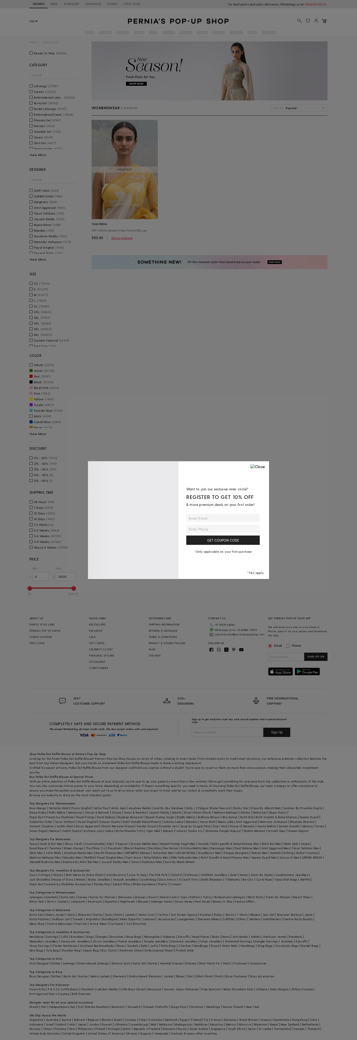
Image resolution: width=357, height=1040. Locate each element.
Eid (80, 1006)
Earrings (52, 936)
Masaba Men (72, 857)
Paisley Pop (102, 884)
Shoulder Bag (70, 950)
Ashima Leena (173, 821)
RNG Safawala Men (184, 857)
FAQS (152, 649)
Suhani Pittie (121, 884)
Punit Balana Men (247, 848)
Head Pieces (200, 936)
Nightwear (127, 901)
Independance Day (62, 1006)
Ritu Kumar (230, 817)
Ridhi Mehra (57, 812)
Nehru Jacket (55, 914)
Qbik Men (36, 852)
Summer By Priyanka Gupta (302, 808)
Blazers (255, 914)
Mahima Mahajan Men (45, 857)
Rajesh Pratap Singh (160, 817)
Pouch (215, 945)
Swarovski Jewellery (75, 941)
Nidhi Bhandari (211, 879)
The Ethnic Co (95, 848)
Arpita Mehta (266, 826)
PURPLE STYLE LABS (42, 624)
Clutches (185, 945)
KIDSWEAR (93, 3)
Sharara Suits (120, 963)
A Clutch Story (189, 879)
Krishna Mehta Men (194, 848)
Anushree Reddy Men (78, 852)
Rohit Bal (246, 817)
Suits (108, 914)
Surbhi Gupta (71, 830)
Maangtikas (152, 936)
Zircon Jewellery (104, 941)
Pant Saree (202, 901)
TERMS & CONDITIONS (163, 636)
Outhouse (191, 874)
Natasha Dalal (59, 808)
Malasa (54, 830)
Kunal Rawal (38, 848)
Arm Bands (240, 936)
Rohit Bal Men (271, 843)
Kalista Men (259, 852)
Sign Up (277, 732)
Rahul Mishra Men (156, 857)
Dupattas (111, 901)
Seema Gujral (309, 817)
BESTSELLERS (97, 624)
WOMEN (38, 3)
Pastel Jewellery (129, 941)
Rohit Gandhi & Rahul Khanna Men (225, 857)
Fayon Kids (37, 989)
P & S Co (54, 989)
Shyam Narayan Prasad (118, 826)
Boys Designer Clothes (45, 976)
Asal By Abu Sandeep (169, 808)
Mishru (245, 812)
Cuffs (64, 936)
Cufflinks (228, 919)
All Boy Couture (302, 989)
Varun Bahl (207, 821)
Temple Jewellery (156, 941)
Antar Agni (118, 808)
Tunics (207, 897)
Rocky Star (241, 808)
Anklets (256, 936)
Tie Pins (162, 914)
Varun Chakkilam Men (146, 862)
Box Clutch (109, 950)
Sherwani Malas (208, 919)
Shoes (120, 945)
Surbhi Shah (65, 826)
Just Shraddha (39, 879)
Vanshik (203, 843)
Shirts (71, 914)
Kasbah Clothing (282, 852)
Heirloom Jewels (275, 936)
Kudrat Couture (307, 852)
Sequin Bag (91, 950)
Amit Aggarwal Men (275, 848)
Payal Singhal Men (110, 857)
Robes (218, 914)
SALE (92, 636)
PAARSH (89, 857)
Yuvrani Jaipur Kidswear (181, 989)
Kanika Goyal (146, 826)
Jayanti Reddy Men (115, 862)
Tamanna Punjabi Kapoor (223, 830)
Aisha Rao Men (163, 852)
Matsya (307, 826)
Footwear (116, 923)
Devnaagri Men (221, 848)
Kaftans (195, 897)
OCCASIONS (97, 661)
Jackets (62, 901)
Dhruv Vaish (73, 843)
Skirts (51, 901)
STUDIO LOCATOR (40, 636)
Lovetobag (148, 879)
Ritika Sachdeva (144, 884)
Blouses (143, 901)
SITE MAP (155, 655)
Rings (90, 936)
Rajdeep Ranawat (130, 817)
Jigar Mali (153, 830)
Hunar (244, 874)
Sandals (132, 945)
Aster (233, 874)
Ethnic (241, 919)
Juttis (154, 945)
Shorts (229, 914)
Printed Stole (185, 950)
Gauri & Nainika (135, 812)
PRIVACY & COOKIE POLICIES (167, 643)
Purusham (115, 848)
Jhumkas (287, 941)
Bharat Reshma (135, 848)
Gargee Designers (236, 852)
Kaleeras (169, 936)
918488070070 (317, 4)
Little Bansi (70, 989)
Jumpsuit (149, 919)
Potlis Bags (168, 945)
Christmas (196, 1006)
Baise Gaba (37, 812)
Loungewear (186, 919)
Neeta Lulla (225, 821)
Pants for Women (278, 897)
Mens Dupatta (130, 919)
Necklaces (36, 936)
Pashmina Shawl (131, 950)
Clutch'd (176, 874)
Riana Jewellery (99, 879)
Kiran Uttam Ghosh (197, 812)
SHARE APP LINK (316, 656)
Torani (319, 826)
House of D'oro (63, 879)
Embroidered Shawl (159, 950)
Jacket (168, 976)
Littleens (261, 989)
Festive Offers (245, 901)
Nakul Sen (260, 812)
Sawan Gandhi (289, 826)
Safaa (109, 830)
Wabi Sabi (291, 843)
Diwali (33, 1006)
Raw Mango (38, 808)
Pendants (295, 936)
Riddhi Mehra (186, 817)
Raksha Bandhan (97, 1006)
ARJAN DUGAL (185, 852)
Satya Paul (101, 808)
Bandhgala (110, 919)
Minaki (80, 879)
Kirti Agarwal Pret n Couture (49, 993)
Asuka (305, 843)
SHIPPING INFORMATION (164, 624)
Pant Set (81, 923)
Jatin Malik (53, 852)
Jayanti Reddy (159, 812)
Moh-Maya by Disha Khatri (85, 874)
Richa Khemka (126, 830)
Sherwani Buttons (289, 914)
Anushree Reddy (140, 808)
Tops (183, 897)
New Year (252, 1006)
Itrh (140, 830)
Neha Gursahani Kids (238, 989)
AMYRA (305, 879)
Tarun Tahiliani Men (305, 848)
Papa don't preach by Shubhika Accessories (60, 884)
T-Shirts (242, 914)
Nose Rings (134, 936)
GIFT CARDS (97, 643)
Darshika (154, 848)
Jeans (308, 914)
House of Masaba (242, 826)
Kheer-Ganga (73, 848)
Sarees (82, 897)
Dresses (140, 897)
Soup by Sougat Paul (195, 826)
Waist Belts (230, 945)
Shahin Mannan (254, 830)
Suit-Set (268, 914)
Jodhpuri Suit (60, 919)
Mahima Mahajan (226, 812)
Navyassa (154, 989)
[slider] (29, 588)
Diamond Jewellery (184, 941)
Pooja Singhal (81, 808)
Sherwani (84, 914)
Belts (144, 945)
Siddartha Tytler (40, 821)
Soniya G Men (289, 857)
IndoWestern (272, 919)
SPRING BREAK (312, 857)
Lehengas (36, 897)
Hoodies (205, 914)
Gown (152, 897)
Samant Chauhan (41, 826)
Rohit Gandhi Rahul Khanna (142, 821)
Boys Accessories (262, 976)
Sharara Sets (169, 897)
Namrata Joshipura (273, 821)
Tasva (33, 843)
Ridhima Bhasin (209, 817)
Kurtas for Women (102, 897)
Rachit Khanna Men (109, 852)
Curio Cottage (39, 874)
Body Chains (221, 936)
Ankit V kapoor (117, 843)
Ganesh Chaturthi (155, 1006)
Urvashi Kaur (277, 830)
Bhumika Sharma (302, 821)
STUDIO (112, 3)
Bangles (102, 936)
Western (255, 919)
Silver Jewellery (211, 941)
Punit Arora (133, 857)
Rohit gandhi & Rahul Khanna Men (235, 843)
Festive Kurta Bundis (298, 919)
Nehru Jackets (100, 976)
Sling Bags (265, 945)
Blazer (180, 976)
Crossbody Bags (287, 945)
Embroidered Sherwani (145, 976)
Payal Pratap (85, 817)
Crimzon (175, 884)
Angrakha (93, 919)
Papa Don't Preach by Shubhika (51, 817)
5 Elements (232, 879)
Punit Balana (106, 817)
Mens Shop (37, 923)
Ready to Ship (222, 901)
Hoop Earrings (39, 945)
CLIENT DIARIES (98, 667)
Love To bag (137, 874)
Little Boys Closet (133, 989)
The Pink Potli (158, 874)
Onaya (116, 812)
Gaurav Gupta (109, 821)
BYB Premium (81, 993)
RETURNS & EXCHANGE (163, 630)
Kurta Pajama (39, 919)
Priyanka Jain (168, 826)
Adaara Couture (174, 830)
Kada (110, 945)
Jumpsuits (78, 901)
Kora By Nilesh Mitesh (180, 862)
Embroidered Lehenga (93, 963)
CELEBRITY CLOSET (101, 649)
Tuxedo (78, 919)
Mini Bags (36, 950)
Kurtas (98, 914)
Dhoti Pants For (209, 963)
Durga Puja (178, 1006)
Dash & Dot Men (51, 843)
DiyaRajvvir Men (209, 852)
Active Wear (98, 923)
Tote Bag (52, 950)
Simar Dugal (38, 830)
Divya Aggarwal (87, 826)
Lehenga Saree (161, 901)
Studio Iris (195, 830)
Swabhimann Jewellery (292, 874)
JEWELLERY (71, 3)
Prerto (162, 884)
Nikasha (191, 821)
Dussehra (134, 1006)
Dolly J (191, 808)
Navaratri (118, 1006)
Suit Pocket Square (184, 914)
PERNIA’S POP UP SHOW (45, 630)
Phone (296, 645)
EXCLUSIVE (95, 630)
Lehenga (69, 963)
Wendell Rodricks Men (44, 862)
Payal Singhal (87, 821)
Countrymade (94, 843)
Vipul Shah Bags (286, 879)
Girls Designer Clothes (45, 963)
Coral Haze (264, 879)
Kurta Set (139, 963)
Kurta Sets (68, 897)
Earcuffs (184, 936)
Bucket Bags (309, 945)
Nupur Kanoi (277, 812)
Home (33, 42)
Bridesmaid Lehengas (229, 897)
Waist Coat (146, 914)
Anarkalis (51, 897)
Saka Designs (279, 989)
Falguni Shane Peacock (214, 808)
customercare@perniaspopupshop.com (239, 634)
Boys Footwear (236, 976)
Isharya (58, 874)
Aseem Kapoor (298, 830)
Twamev (55, 848)
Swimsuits (95, 901)
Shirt (190, 976)
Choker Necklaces (64, 945)
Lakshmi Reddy (107, 989)
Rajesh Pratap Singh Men (177, 843)
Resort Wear (301, 897)
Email (275, 645)
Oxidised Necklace (93, 945)
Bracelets (77, 936)
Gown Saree (183, 901)
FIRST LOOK (132, 3)
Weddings (213, 1006)
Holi (44, 1006)
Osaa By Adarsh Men (265, 808)
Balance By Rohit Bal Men (81, 862)
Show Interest (121, 238)
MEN (54, 3)
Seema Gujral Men (264, 857)
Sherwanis (125, 897)
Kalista (177, 812)
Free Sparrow (211, 989)
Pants (118, 914)
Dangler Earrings (266, 941)
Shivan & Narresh (97, 812)
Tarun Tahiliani (65, 821)
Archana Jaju (93, 830)
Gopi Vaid (220, 826)
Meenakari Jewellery (43, 941)
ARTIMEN (131, 852)
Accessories (166, 919)
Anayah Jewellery (125, 879)
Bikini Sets (36, 901)
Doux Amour (167, 879)
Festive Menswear (60, 923)
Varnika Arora (116, 874)
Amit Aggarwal (246, 821)
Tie (128, 923)
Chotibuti (87, 989)
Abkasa (145, 852)
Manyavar (75, 812)
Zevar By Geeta (262, 874)
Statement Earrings (238, 941)
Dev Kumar (170, 848)
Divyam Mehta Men (144, 843)
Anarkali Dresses (171, 963)
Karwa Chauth (233, 1006)
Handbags (201, 945)
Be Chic (248, 879)
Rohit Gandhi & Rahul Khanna (276, 817)
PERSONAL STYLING (101, 655)
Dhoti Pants (256, 897)
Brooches (139, 923)
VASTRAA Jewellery (213, 874)
